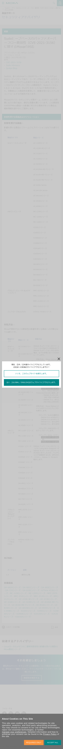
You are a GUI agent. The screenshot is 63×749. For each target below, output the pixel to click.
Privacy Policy (50, 734)
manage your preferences (14, 732)
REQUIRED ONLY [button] (33, 743)
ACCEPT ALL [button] (52, 743)
